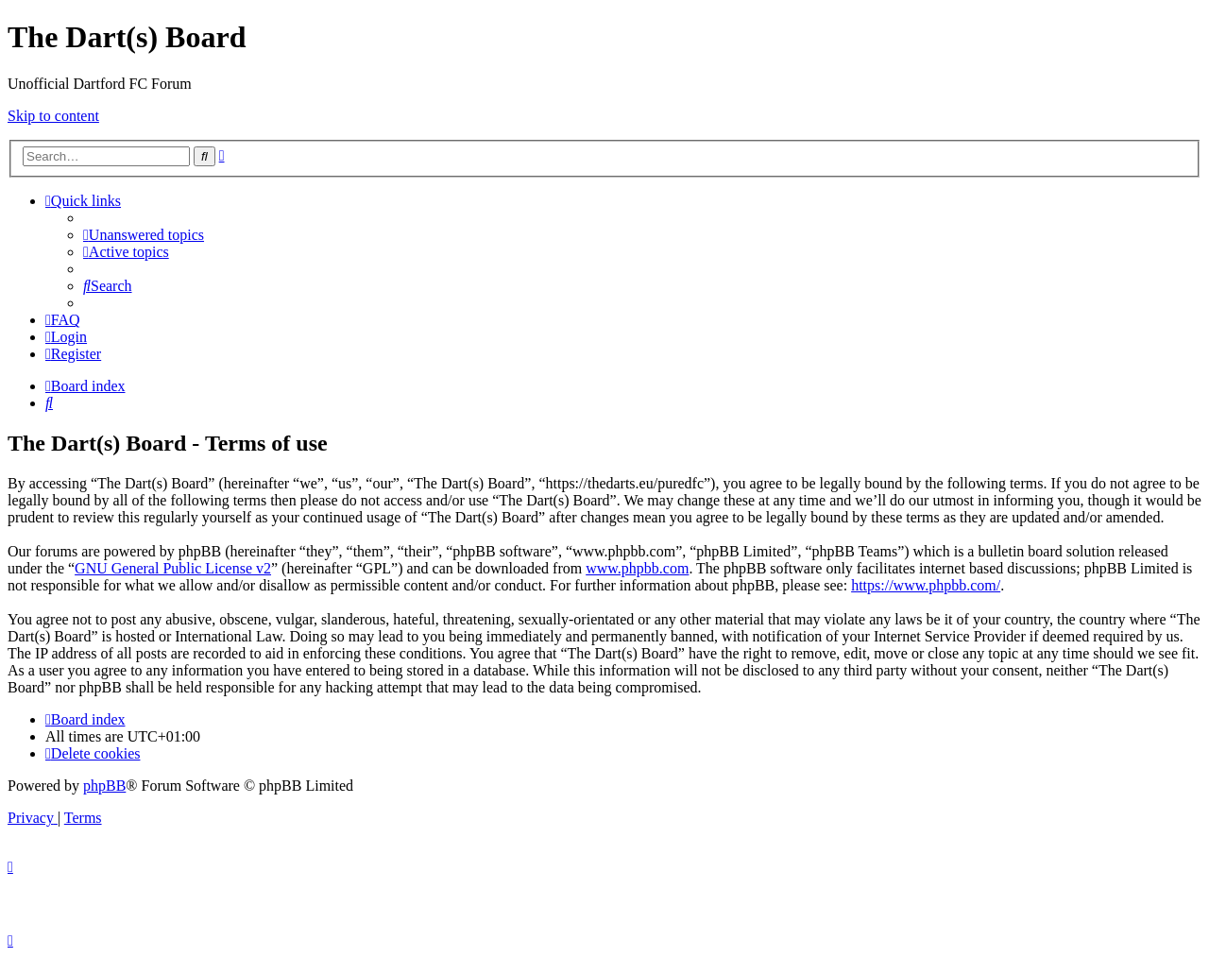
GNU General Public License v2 (173, 568)
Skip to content (53, 116)
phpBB (104, 786)
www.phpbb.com (637, 568)
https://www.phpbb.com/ (925, 585)
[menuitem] (143, 235)
